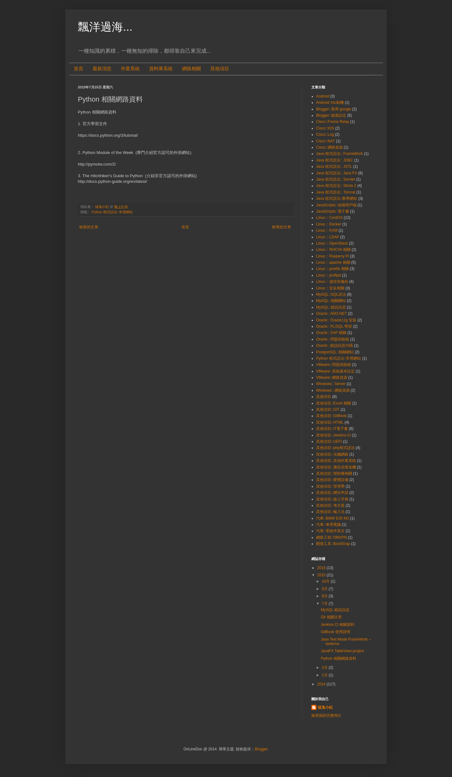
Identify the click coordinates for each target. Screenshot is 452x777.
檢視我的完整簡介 (326, 715)
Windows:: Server (331, 384)
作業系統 (130, 68)
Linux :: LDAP (327, 237)
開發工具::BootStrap (333, 544)
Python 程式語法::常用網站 (112, 212)
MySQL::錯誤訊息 (331, 307)
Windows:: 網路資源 (333, 390)
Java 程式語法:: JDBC (334, 160)
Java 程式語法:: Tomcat (335, 192)
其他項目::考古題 (330, 505)
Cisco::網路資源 (329, 147)
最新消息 (102, 68)
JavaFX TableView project (342, 651)
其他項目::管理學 (330, 486)
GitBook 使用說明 (335, 632)
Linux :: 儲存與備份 (332, 281)
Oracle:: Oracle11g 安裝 (336, 320)
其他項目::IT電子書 (332, 428)
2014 (322, 684)
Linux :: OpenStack (332, 243)
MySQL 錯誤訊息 (335, 610)
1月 (325, 675)
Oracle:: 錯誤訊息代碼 (334, 345)
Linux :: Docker (328, 224)
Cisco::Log (325, 134)
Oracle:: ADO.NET (331, 313)
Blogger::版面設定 (331, 115)
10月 (326, 581)
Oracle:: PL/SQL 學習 (334, 326)
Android (322, 96)
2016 (322, 568)
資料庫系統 (161, 68)
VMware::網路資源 (331, 377)
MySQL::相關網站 (331, 301)
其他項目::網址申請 (332, 492)
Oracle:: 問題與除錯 (332, 339)
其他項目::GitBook (331, 416)
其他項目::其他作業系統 (336, 460)
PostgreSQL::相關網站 (335, 352)
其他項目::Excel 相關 (333, 403)
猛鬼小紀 (325, 707)
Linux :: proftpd (328, 275)
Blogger (261, 749)
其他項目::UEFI (329, 441)
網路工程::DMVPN (331, 537)
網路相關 (191, 68)
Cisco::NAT (325, 141)
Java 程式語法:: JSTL (334, 166)
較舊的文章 (281, 227)
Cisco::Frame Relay (332, 121)
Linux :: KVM (326, 230)
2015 (322, 575)
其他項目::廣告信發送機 (336, 467)
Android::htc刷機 (330, 102)
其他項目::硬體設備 (332, 480)
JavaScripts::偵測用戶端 (336, 205)
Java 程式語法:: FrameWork (339, 153)
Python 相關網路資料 (338, 658)
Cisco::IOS (325, 128)
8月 (325, 596)
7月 (325, 603)
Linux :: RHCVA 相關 (333, 249)
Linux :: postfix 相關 (332, 269)
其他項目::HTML (329, 422)
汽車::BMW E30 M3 (332, 518)
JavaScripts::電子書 (332, 211)
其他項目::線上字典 (332, 499)
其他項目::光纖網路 (332, 454)
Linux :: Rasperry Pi (332, 256)
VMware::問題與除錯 (333, 364)
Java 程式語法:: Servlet (335, 179)
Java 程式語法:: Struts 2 (336, 185)
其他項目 (219, 68)
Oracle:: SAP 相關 (331, 332)
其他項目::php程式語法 (335, 448)
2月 (325, 667)
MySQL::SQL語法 (331, 294)
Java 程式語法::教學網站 (336, 198)
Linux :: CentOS (329, 217)
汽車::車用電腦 (328, 524)
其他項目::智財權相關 (334, 473)
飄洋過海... (105, 26)
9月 (325, 589)
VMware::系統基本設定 (335, 371)
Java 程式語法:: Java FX (336, 173)
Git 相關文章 (331, 617)
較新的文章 (88, 227)
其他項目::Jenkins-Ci (333, 435)
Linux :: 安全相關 (330, 288)
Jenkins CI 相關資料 (337, 624)
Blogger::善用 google (333, 109)
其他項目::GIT (328, 409)
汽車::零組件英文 (330, 531)
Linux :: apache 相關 (333, 262)
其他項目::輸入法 (330, 512)
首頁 (78, 68)
